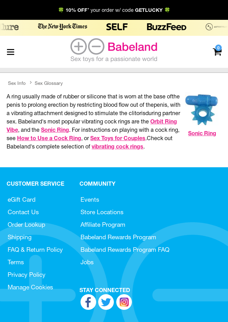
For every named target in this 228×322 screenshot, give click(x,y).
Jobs (87, 262)
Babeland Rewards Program (118, 237)
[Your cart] (217, 51)
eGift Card (21, 199)
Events (90, 199)
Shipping (20, 237)
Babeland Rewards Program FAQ (125, 249)
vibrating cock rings (117, 146)
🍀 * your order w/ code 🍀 (114, 10)
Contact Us (23, 212)
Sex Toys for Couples (117, 138)
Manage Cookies (30, 287)
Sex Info (17, 83)
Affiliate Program (103, 224)
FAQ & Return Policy (35, 249)
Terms (16, 262)
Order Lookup (26, 224)
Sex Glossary (49, 83)
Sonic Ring (202, 133)
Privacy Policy (26, 274)
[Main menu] (10, 51)
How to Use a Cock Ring (49, 138)
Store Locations (102, 212)
